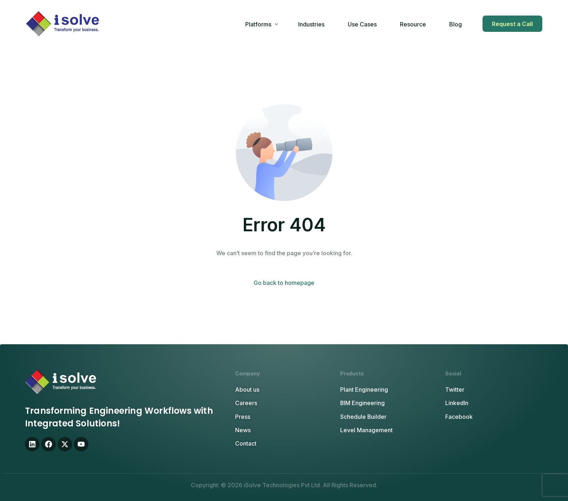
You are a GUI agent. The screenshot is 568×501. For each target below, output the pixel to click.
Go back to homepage (284, 282)
